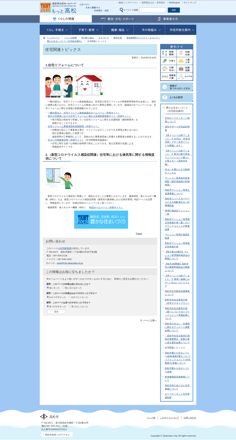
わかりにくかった (79, 297)
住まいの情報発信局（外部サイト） (66, 140)
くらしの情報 (70, 38)
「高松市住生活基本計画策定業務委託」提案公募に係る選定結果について (177, 339)
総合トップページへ (128, 2)
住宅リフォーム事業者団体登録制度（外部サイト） (74, 126)
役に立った (54, 288)
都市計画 (117, 38)
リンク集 (151, 418)
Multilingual (174, 2)
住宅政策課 (65, 248)
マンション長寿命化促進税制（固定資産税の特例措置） (177, 181)
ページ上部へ (150, 320)
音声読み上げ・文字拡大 (153, 2)
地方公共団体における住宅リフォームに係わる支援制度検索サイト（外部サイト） (89, 116)
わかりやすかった (57, 297)
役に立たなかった (73, 288)
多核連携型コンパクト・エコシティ (143, 38)
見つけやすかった (57, 306)
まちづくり (103, 38)
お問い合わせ (190, 418)
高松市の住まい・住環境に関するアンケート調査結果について (177, 327)
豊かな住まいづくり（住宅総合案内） (65, 41)
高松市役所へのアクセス (57, 434)
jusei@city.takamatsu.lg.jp (70, 263)
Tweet (139, 233)
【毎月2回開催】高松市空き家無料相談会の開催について (177, 267)
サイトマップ (190, 2)
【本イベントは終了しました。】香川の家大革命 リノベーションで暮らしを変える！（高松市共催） (178, 157)
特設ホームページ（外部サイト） (106, 207)
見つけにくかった (79, 306)
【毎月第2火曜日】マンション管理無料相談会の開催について (177, 255)
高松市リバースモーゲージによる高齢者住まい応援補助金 (177, 202)
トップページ (53, 38)
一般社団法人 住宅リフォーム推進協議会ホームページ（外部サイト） (84, 113)
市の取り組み (87, 38)
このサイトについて (169, 418)
